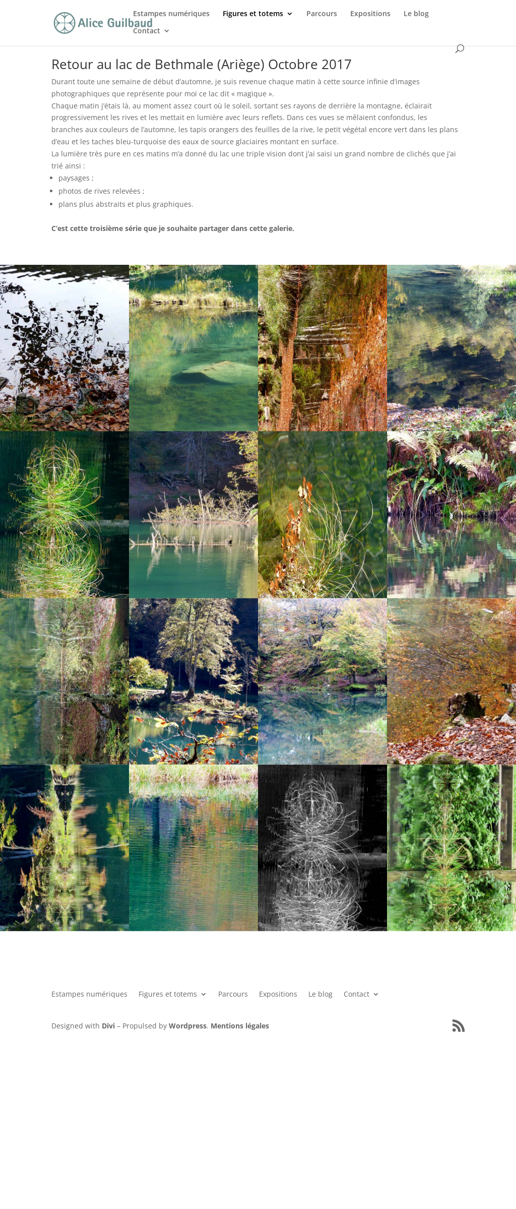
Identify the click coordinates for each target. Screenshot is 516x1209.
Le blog (416, 14)
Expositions (370, 14)
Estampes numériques (171, 14)
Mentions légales (240, 1025)
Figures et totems (253, 14)
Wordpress (188, 1025)
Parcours (321, 14)
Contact (146, 31)
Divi (108, 1025)
